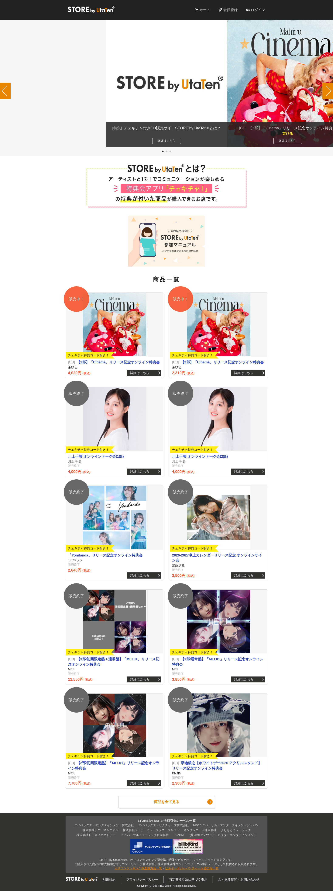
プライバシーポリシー (142, 879)
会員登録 (230, 10)
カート (204, 10)
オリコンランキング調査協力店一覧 (138, 868)
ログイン (258, 10)
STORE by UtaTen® (91, 9)
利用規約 (109, 879)
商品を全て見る (166, 802)
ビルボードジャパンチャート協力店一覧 (192, 868)
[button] (163, 151)
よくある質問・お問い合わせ (239, 879)
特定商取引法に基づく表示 (188, 879)
